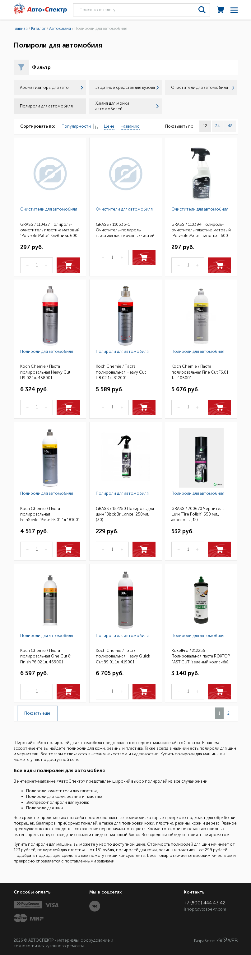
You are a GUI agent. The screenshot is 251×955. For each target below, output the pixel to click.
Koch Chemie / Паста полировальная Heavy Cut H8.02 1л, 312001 (121, 371)
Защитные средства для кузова (127, 87)
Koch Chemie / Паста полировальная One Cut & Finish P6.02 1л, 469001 (45, 655)
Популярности (80, 127)
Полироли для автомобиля (46, 351)
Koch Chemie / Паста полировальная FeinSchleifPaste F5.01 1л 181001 (50, 513)
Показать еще (37, 713)
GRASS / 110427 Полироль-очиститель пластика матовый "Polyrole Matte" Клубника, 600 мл (50, 229)
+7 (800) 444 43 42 (204, 903)
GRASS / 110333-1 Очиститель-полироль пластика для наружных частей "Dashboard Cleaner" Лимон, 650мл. (125, 229)
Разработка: (216, 940)
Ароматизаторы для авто (51, 87)
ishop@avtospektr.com (205, 909)
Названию (130, 126)
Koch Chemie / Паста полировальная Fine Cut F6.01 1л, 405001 (199, 371)
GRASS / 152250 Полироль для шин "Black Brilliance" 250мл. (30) (125, 513)
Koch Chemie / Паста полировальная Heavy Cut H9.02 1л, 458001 (45, 371)
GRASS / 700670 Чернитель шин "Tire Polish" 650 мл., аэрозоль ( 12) (197, 513)
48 (230, 126)
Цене (109, 126)
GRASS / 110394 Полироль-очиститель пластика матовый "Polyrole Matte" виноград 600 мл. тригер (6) (201, 229)
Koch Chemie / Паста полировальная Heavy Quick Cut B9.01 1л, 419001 (123, 655)
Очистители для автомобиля (202, 87)
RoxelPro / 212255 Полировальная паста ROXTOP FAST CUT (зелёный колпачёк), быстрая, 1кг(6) (200, 655)
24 (217, 126)
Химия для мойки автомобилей (127, 106)
